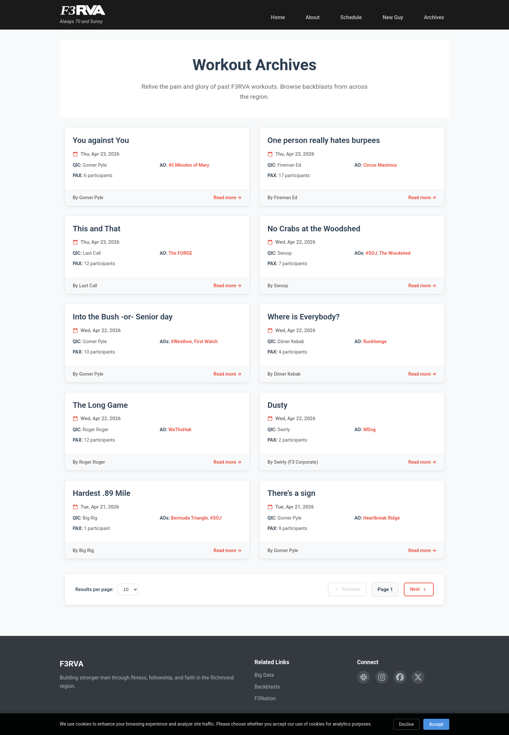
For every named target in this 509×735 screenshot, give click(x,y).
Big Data (264, 675)
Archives (434, 17)
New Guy (393, 17)
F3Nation (265, 698)
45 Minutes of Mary (188, 165)
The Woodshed (394, 253)
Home (278, 17)
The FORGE (180, 253)
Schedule (351, 17)
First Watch (206, 341)
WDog (369, 429)
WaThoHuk (180, 429)
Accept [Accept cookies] (436, 724)
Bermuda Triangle (189, 518)
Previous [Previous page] (342, 589)
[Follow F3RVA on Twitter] (418, 677)
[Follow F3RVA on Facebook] (399, 677)
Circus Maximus (380, 165)
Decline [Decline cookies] (406, 724)
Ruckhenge (375, 341)
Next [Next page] (417, 589)
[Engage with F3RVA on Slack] (363, 677)
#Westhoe (181, 341)
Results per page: (94, 589)
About (313, 17)
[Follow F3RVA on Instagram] (381, 677)
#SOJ (371, 253)
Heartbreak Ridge (381, 518)
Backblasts (267, 687)
